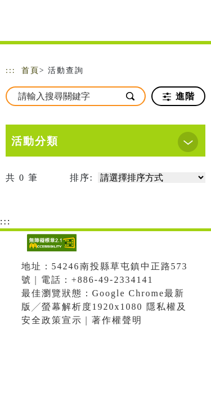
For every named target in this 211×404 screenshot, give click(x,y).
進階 (179, 96)
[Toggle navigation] (194, 23)
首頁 (30, 70)
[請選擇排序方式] (151, 177)
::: (11, 70)
